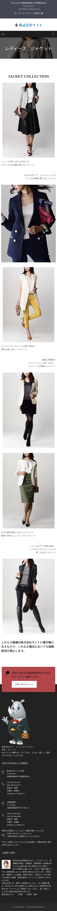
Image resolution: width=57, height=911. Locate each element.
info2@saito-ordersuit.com (29, 9)
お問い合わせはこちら (24, 684)
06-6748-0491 (16, 814)
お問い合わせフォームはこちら (19, 833)
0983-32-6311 (28, 6)
